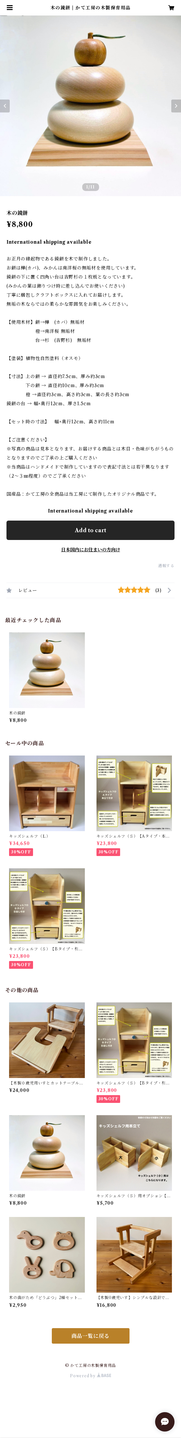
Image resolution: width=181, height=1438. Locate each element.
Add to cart (90, 530)
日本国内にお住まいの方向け (90, 550)
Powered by (90, 1375)
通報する (166, 565)
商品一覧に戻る (91, 1336)
